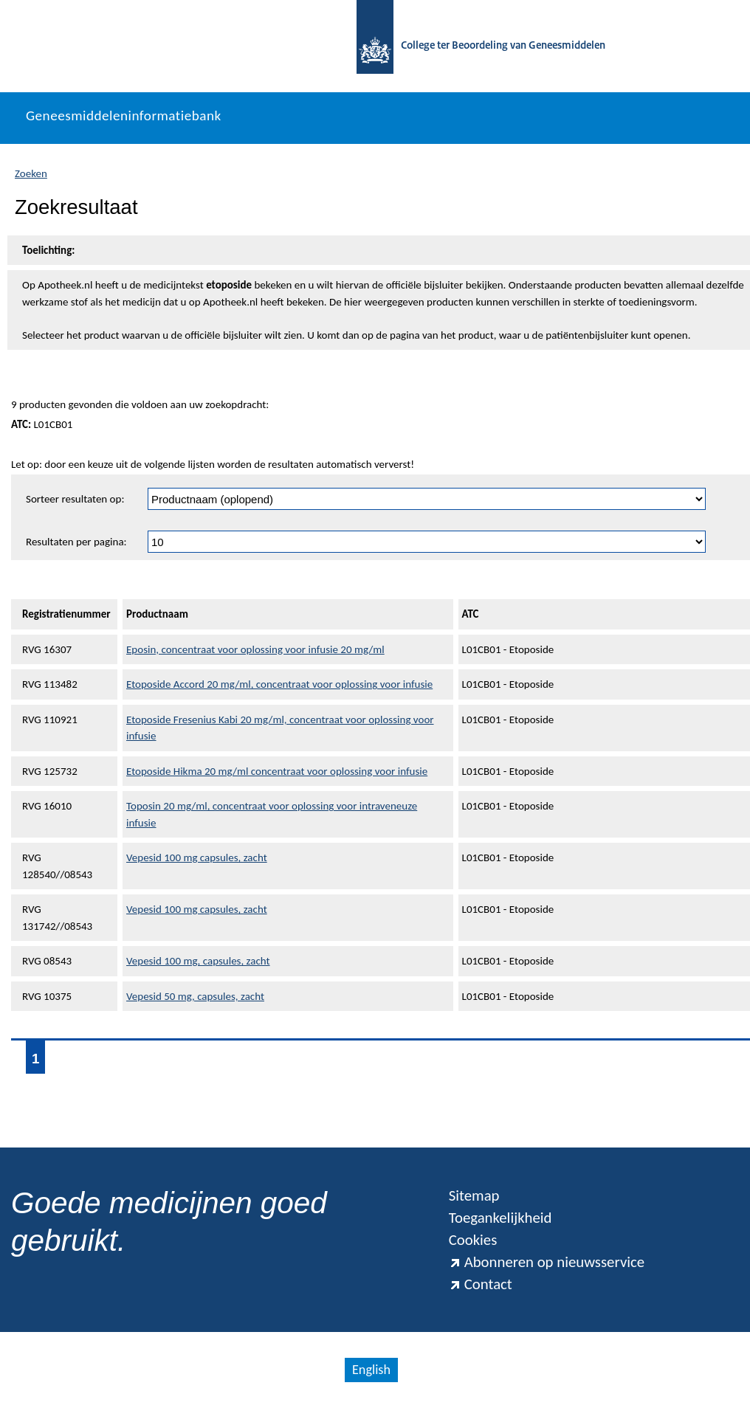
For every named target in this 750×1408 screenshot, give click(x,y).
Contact (480, 1284)
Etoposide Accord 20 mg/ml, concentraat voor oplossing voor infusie (279, 684)
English (371, 1370)
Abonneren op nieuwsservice (547, 1261)
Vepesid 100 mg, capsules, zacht (198, 960)
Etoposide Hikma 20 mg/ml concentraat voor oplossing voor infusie (276, 771)
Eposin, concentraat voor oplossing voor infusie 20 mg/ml (255, 649)
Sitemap (474, 1195)
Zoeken (31, 173)
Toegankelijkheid (500, 1217)
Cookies (473, 1239)
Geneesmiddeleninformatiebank (123, 115)
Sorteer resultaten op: (75, 498)
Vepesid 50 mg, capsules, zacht (195, 996)
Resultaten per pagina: (76, 541)
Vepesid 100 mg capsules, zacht (196, 857)
